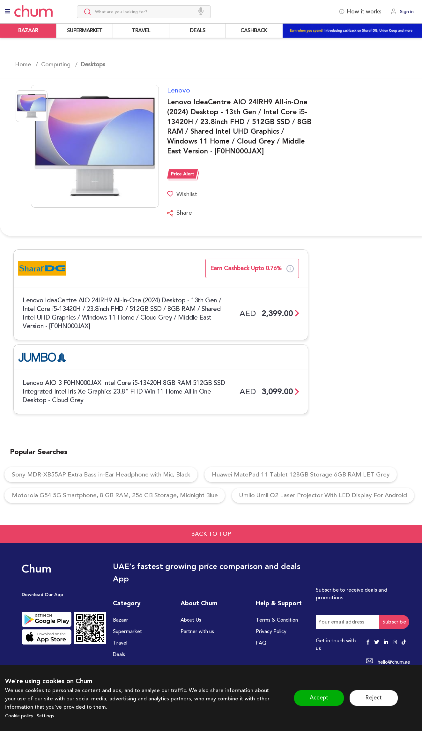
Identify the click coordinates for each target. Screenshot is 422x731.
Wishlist (183, 194)
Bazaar (121, 645)
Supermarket (128, 657)
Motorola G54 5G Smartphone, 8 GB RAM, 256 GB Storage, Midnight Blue (120, 498)
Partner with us (198, 657)
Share (179, 213)
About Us (191, 645)
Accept (317, 697)
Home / (26, 64)
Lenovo (178, 90)
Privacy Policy (271, 657)
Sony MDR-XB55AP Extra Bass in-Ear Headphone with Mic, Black (105, 476)
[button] (86, 146)
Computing (55, 64)
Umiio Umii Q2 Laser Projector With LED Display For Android (100, 520)
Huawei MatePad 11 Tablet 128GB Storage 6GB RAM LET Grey (314, 476)
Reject (375, 697)
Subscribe (394, 647)
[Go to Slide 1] (32, 106)
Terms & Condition (278, 645)
